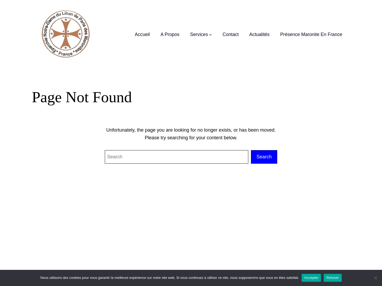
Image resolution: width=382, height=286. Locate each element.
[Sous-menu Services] (210, 34)
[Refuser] (375, 277)
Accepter (311, 278)
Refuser (332, 278)
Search (264, 156)
